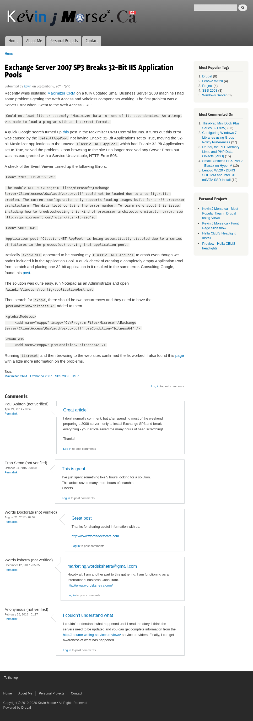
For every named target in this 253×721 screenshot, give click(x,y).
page (179, 355)
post (26, 272)
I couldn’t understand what (88, 615)
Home (13, 41)
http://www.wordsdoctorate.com (95, 536)
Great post (81, 518)
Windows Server (214, 95)
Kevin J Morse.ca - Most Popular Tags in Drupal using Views (220, 213)
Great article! (75, 409)
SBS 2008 (62, 376)
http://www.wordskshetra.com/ (90, 585)
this (66, 132)
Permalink (11, 413)
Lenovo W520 (212, 81)
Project (207, 86)
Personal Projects (64, 41)
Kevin (27, 86)
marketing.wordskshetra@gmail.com (102, 566)
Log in (155, 386)
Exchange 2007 (41, 376)
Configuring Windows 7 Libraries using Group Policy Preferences (219, 137)
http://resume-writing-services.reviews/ (92, 635)
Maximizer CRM (61, 93)
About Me (34, 41)
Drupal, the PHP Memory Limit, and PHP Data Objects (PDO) (220, 151)
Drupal (207, 76)
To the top (11, 678)
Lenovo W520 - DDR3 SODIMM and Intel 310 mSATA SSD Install (219, 175)
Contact (92, 41)
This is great (73, 468)
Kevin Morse (47, 703)
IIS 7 (75, 376)
